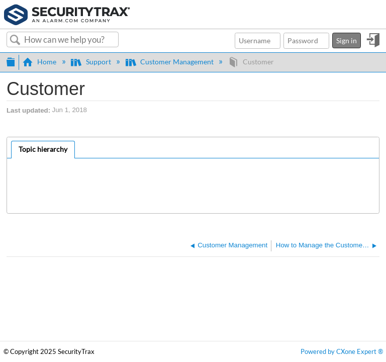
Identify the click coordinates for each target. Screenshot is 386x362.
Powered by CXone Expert (342, 351)
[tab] (43, 149)
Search (15, 40)
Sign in (346, 40)
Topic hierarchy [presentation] (43, 149)
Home (40, 61)
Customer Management (170, 61)
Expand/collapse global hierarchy (11, 61)
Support (91, 61)
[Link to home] (67, 14)
